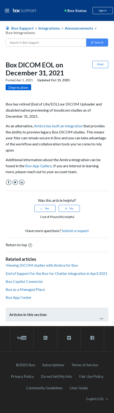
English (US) (95, 399)
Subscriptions (53, 364)
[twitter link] (69, 338)
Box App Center (19, 297)
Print (100, 64)
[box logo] (25, 10)
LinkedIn (22, 182)
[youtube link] (21, 338)
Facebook (9, 182)
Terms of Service (84, 364)
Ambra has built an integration (58, 126)
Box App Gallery (38, 166)
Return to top (19, 244)
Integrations (49, 28)
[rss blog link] (45, 338)
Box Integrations (20, 32)
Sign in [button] (103, 10)
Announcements (79, 28)
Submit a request (75, 230)
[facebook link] (92, 338)
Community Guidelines (44, 388)
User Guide (79, 388)
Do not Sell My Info (56, 376)
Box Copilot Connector (24, 281)
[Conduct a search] (46, 43)
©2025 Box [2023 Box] (25, 364)
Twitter (15, 182)
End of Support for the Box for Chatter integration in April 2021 (56, 273)
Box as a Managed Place (25, 289)
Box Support (22, 28)
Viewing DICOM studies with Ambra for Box (42, 265)
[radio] (45, 208)
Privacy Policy (22, 376)
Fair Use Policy (91, 376)
